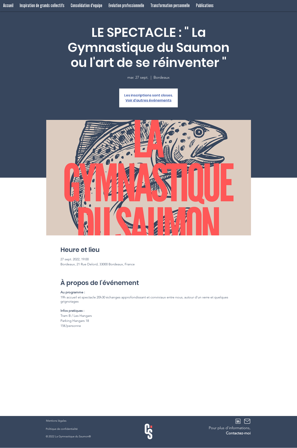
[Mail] (247, 421)
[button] (42, 5)
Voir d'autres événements (148, 100)
